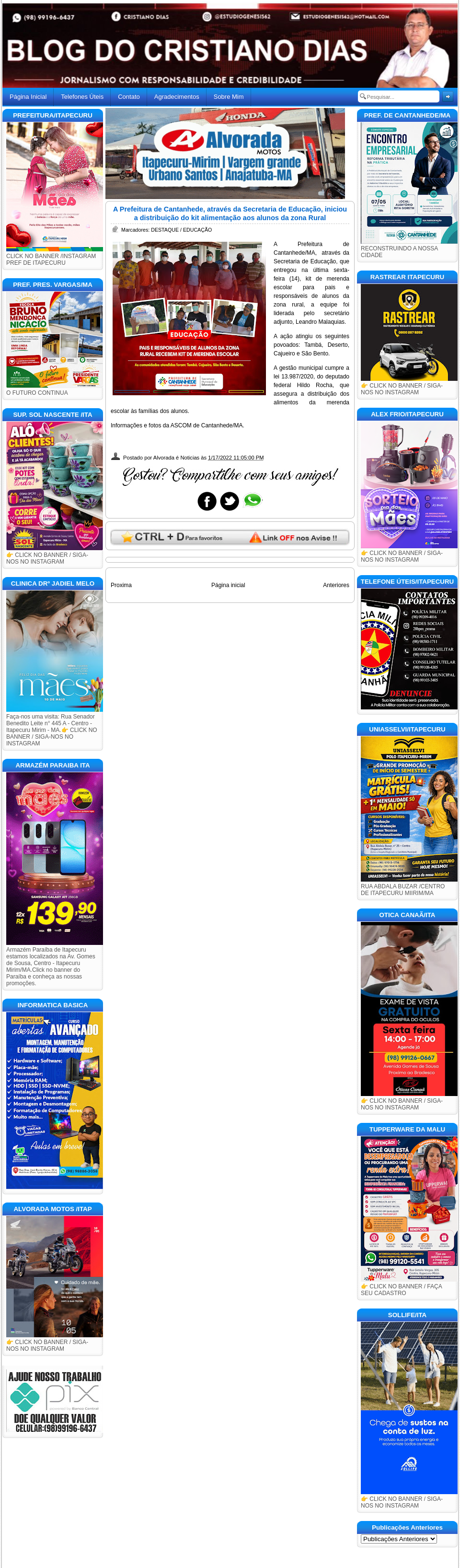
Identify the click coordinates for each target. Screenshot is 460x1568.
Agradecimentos (176, 96)
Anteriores (336, 585)
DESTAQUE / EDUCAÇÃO (181, 230)
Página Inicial (28, 96)
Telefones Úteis (82, 96)
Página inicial (228, 585)
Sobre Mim (229, 96)
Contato (129, 96)
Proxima (121, 585)
